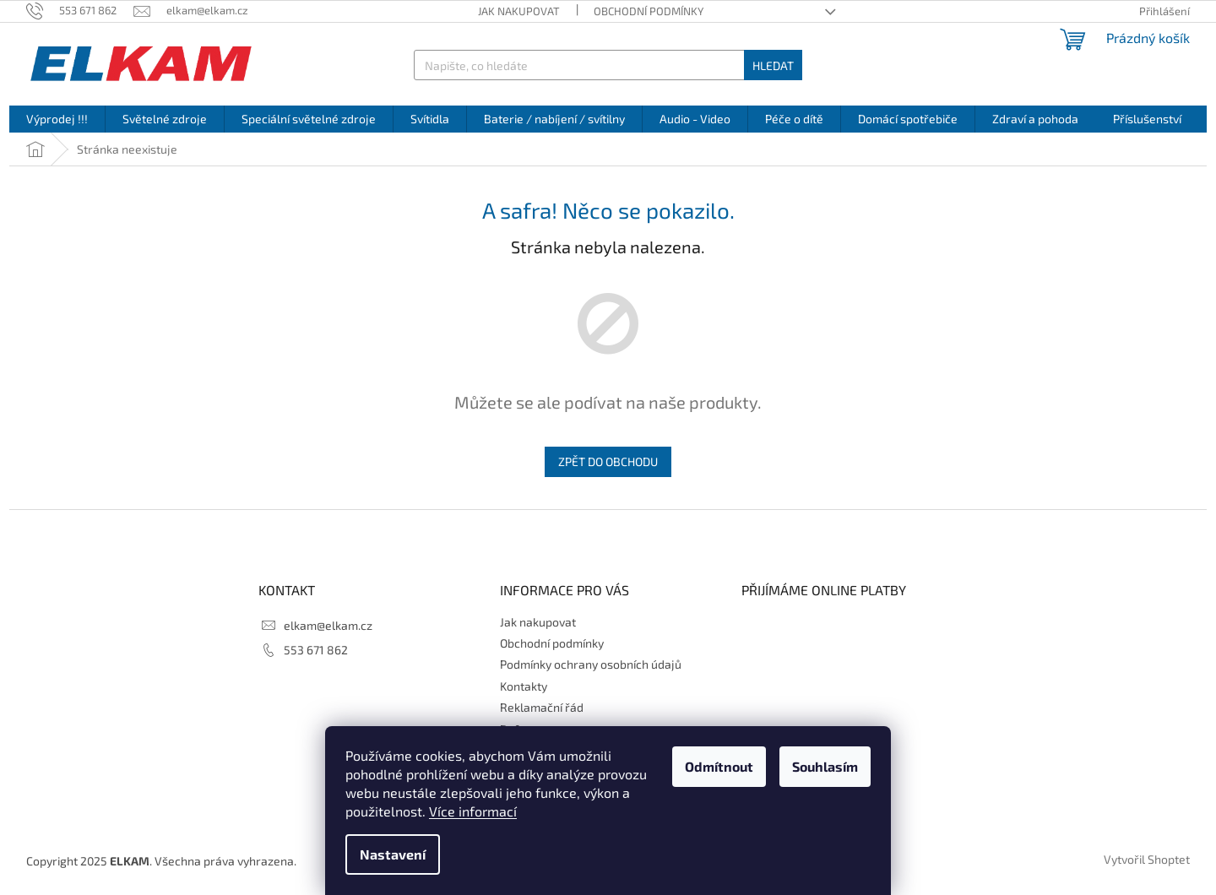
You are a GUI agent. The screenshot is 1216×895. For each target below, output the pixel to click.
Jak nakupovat (519, 11)
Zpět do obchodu (608, 461)
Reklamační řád (542, 707)
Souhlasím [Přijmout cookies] (825, 766)
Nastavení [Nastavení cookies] (393, 854)
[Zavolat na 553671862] (79, 10)
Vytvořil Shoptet (1147, 859)
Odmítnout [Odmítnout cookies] (719, 766)
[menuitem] (57, 119)
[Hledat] (607, 65)
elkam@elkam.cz (328, 625)
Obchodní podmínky (648, 11)
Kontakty (523, 686)
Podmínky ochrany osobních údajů (590, 664)
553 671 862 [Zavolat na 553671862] (316, 650)
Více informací (473, 811)
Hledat (773, 65)
